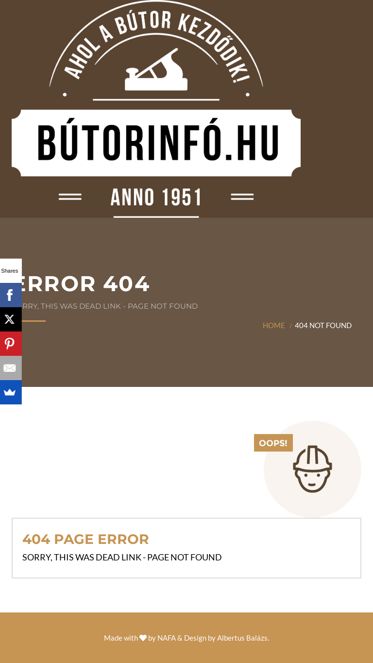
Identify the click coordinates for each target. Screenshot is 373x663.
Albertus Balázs (242, 637)
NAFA (166, 637)
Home (274, 325)
